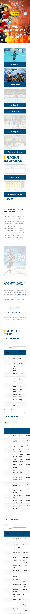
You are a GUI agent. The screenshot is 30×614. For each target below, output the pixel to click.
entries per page (13, 253)
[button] (11, 262)
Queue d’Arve (7, 148)
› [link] (24, 322)
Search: (10, 257)
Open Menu (25, 13)
